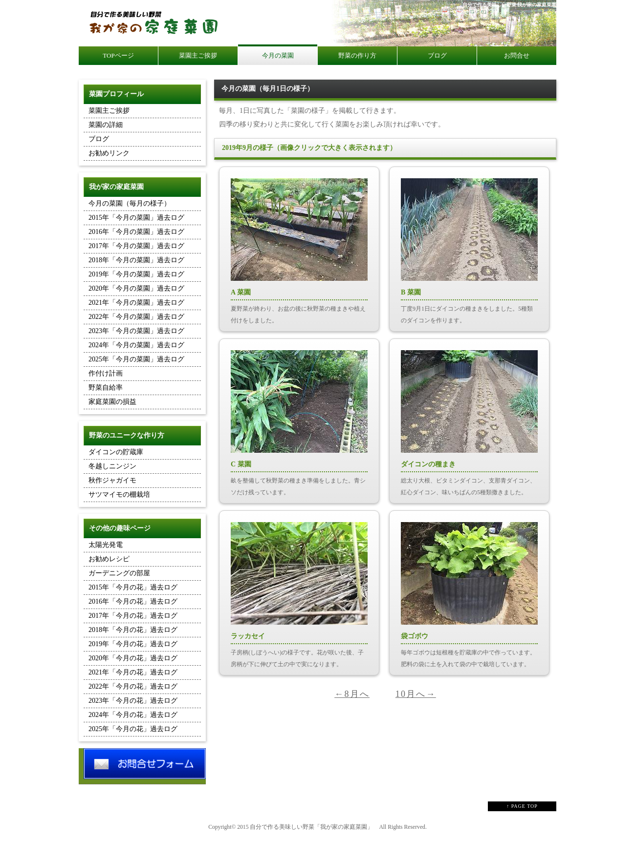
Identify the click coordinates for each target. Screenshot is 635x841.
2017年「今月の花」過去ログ (132, 615)
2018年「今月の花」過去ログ (132, 629)
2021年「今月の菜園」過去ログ (136, 302)
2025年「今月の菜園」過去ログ (136, 359)
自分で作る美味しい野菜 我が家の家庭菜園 (509, 4)
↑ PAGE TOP (522, 806)
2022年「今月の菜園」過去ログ (136, 316)
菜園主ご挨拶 (109, 110)
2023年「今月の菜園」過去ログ (136, 331)
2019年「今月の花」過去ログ (132, 644)
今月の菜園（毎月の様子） (129, 203)
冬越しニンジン (112, 466)
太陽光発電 (105, 544)
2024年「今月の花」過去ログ (132, 714)
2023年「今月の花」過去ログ (132, 700)
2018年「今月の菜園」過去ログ (136, 260)
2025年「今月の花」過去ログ (132, 729)
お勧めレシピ (109, 559)
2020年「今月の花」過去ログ (132, 658)
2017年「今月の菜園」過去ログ (136, 246)
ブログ (98, 139)
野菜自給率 (105, 387)
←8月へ (352, 694)
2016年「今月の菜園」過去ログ (136, 231)
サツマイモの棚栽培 (119, 494)
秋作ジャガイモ (112, 480)
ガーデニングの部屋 (119, 573)
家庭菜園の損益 (112, 401)
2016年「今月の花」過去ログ (132, 601)
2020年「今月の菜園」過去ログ (136, 288)
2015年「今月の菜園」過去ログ (136, 217)
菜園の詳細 (105, 124)
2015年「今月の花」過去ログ (132, 587)
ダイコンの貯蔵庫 (115, 452)
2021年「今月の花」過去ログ (132, 672)
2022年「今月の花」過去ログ (132, 686)
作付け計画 (105, 373)
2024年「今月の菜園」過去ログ (136, 345)
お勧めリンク (109, 153)
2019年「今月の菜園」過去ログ (136, 274)
